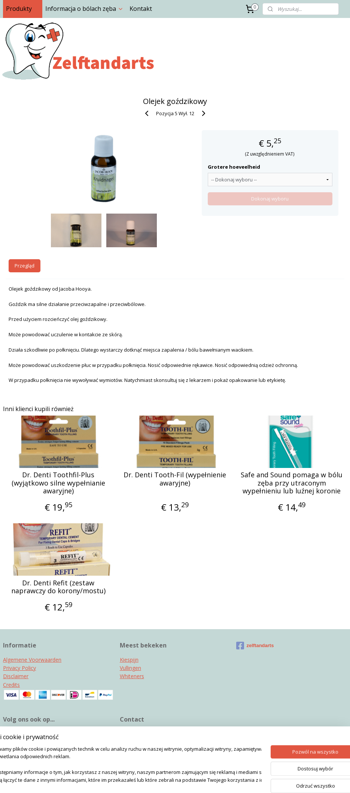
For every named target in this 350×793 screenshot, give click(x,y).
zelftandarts (255, 645)
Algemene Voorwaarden (32, 659)
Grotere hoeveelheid (234, 166)
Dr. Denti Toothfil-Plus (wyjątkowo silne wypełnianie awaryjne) (58, 483)
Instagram (15, 733)
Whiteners (132, 676)
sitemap (144, 779)
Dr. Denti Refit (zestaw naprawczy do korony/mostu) (58, 587)
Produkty (22, 8)
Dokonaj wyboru (270, 198)
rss (159, 779)
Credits (11, 684)
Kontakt (141, 8)
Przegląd (24, 265)
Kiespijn (129, 659)
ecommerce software (189, 779)
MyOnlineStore (255, 779)
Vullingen (130, 667)
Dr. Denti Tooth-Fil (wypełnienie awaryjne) (175, 479)
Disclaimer (15, 676)
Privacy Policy (19, 667)
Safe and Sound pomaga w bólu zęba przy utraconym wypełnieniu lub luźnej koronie (292, 483)
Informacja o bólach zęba (84, 8)
